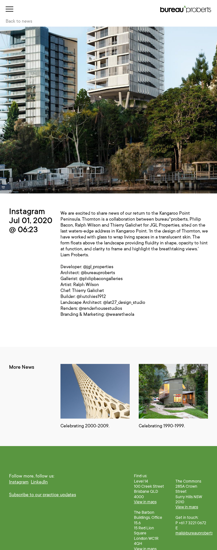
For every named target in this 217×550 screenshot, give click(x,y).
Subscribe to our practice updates (42, 495)
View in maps (145, 501)
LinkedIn (39, 482)
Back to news (19, 21)
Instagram (19, 482)
